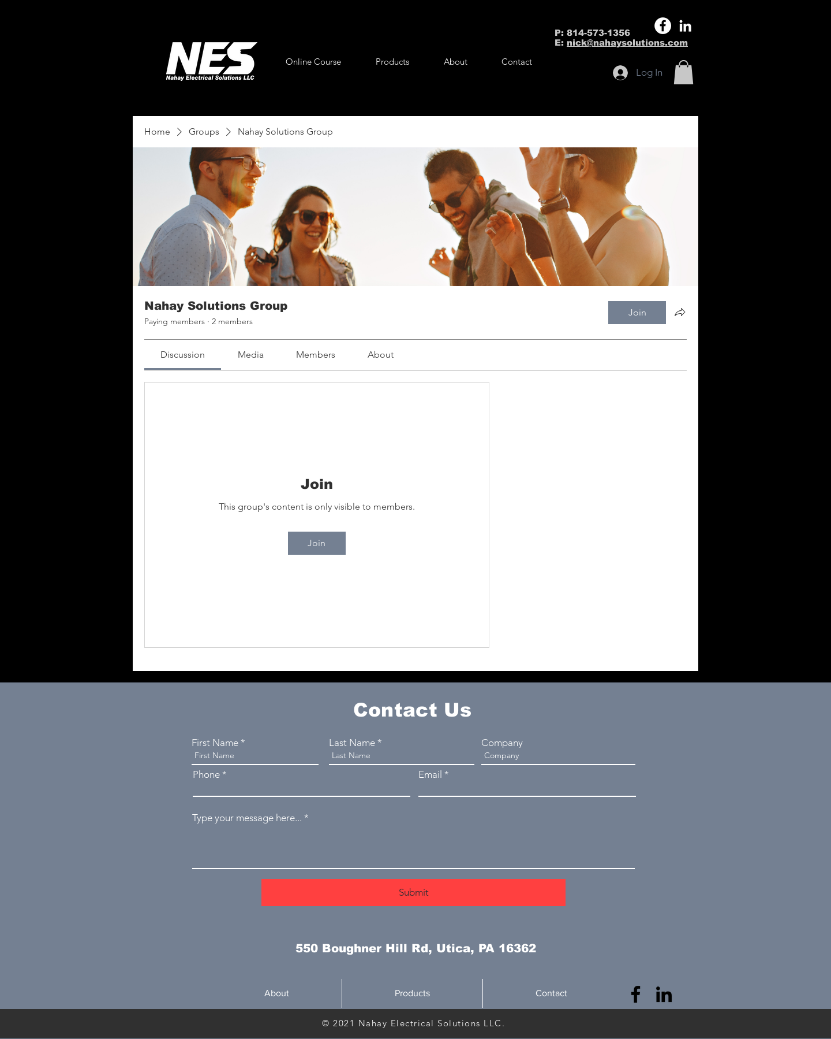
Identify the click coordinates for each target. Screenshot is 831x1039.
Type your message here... (247, 818)
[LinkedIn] (685, 25)
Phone (206, 775)
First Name (215, 743)
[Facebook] (662, 25)
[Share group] (680, 312)
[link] (182, 354)
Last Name (352, 743)
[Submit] (413, 892)
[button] (392, 61)
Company (502, 743)
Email (430, 775)
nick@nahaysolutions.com (627, 42)
